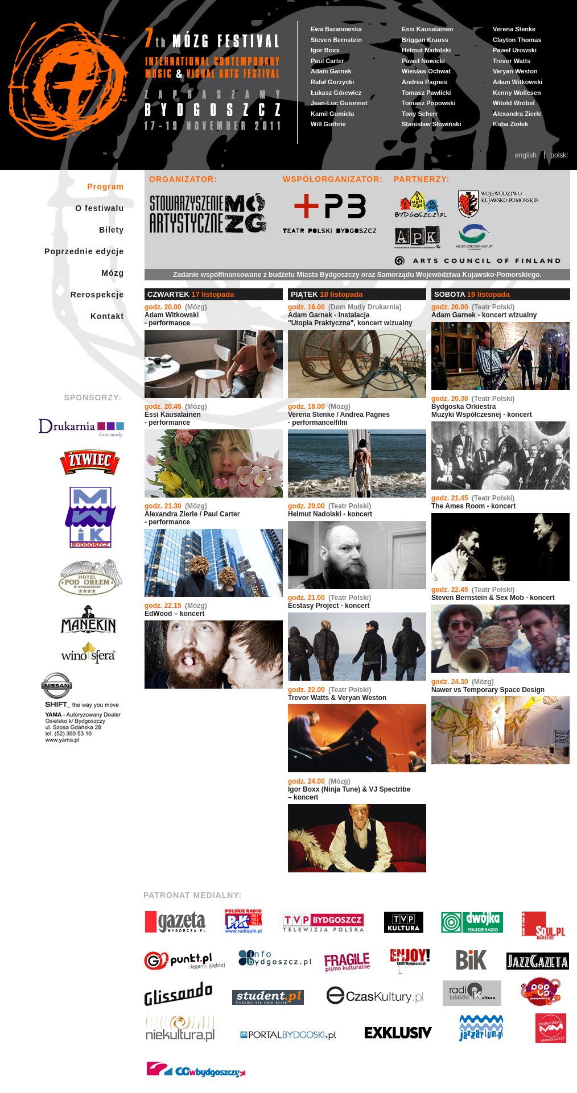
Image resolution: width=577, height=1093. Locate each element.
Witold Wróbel (514, 103)
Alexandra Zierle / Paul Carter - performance (192, 514)
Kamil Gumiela (332, 113)
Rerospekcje (97, 294)
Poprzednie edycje (84, 251)
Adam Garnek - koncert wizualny (484, 311)
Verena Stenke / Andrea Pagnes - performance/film (339, 415)
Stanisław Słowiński (431, 124)
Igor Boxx (325, 50)
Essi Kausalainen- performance (176, 415)
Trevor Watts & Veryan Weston (337, 694)
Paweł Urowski (515, 50)
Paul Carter (327, 60)
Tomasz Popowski (429, 103)
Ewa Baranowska (336, 29)
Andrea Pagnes (424, 81)
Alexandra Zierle (517, 113)
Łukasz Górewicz (336, 92)
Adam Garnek (331, 71)
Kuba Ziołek (510, 124)
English (526, 155)
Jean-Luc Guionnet (339, 103)
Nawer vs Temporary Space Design (488, 686)
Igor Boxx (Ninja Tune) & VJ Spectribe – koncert (349, 789)
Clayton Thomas (517, 39)
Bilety (111, 229)
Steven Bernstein (336, 39)
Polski (559, 155)
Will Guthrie (328, 124)
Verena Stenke (514, 29)
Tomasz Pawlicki (426, 92)
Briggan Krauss (425, 39)
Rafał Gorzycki (332, 81)
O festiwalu (99, 208)
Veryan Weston (515, 71)
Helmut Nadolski (426, 50)
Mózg (112, 273)
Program (105, 186)
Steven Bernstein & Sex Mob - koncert (493, 594)
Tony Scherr (420, 113)
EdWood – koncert (176, 610)
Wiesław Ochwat (426, 71)
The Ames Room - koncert (473, 502)
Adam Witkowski (517, 81)
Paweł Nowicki (423, 60)
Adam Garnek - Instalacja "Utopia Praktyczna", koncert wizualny (350, 315)
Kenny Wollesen (517, 92)
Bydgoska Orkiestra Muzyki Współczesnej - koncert (481, 407)
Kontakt (107, 316)
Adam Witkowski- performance (176, 315)
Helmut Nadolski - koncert (330, 510)
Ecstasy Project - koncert (329, 602)
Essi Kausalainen (428, 29)
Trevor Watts (511, 60)
